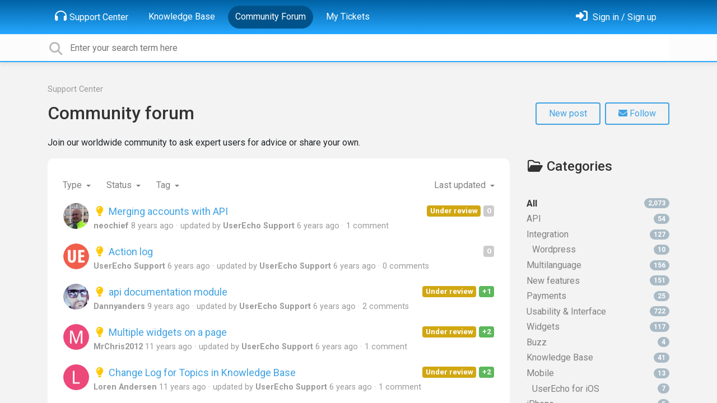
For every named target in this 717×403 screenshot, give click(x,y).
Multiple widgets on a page (160, 332)
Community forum (121, 113)
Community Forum (270, 16)
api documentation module (160, 292)
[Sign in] (616, 17)
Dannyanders (119, 306)
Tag (164, 185)
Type (73, 185)
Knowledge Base (181, 16)
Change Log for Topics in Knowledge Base (195, 372)
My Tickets (348, 16)
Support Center (91, 16)
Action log (123, 251)
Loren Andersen (125, 387)
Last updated (461, 185)
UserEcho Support (259, 226)
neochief (111, 226)
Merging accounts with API (161, 211)
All (598, 203)
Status (120, 185)
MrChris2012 (118, 347)
